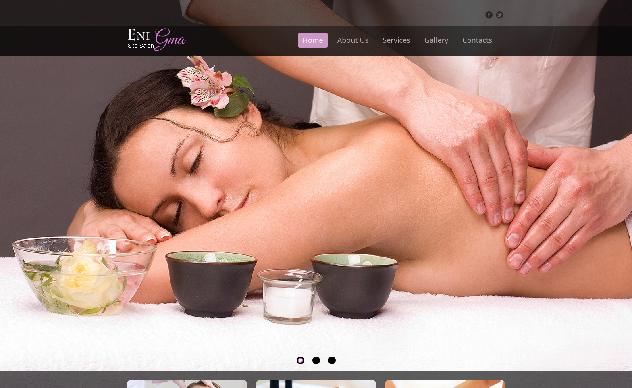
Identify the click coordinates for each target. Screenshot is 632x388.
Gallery (436, 40)
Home (313, 40)
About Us (353, 40)
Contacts (477, 40)
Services (396, 40)
